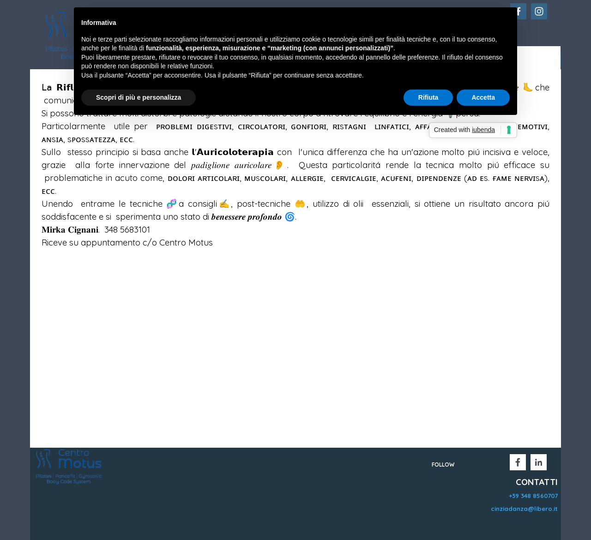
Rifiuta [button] (428, 97)
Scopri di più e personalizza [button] (138, 97)
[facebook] (518, 462)
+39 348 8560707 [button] (533, 495)
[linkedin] (539, 462)
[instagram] (539, 11)
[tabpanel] (295, 171)
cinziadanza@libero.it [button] (524, 508)
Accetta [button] (483, 97)
